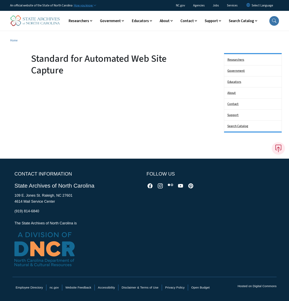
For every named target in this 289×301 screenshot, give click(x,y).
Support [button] (211, 21)
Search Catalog (237, 126)
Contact (233, 104)
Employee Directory (29, 287)
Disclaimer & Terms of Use (140, 287)
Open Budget (200, 287)
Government (236, 71)
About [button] (165, 21)
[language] (262, 5)
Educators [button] (140, 21)
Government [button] (110, 21)
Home (14, 40)
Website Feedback (78, 287)
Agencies (199, 5)
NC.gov (180, 5)
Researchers (235, 60)
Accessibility (106, 287)
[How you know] (84, 5)
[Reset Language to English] (248, 5)
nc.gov (54, 287)
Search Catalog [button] (241, 21)
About (231, 93)
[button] (274, 21)
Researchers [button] (78, 21)
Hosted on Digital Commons (257, 286)
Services (232, 5)
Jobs (216, 5)
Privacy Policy (175, 287)
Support (233, 115)
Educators (234, 82)
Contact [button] (187, 21)
